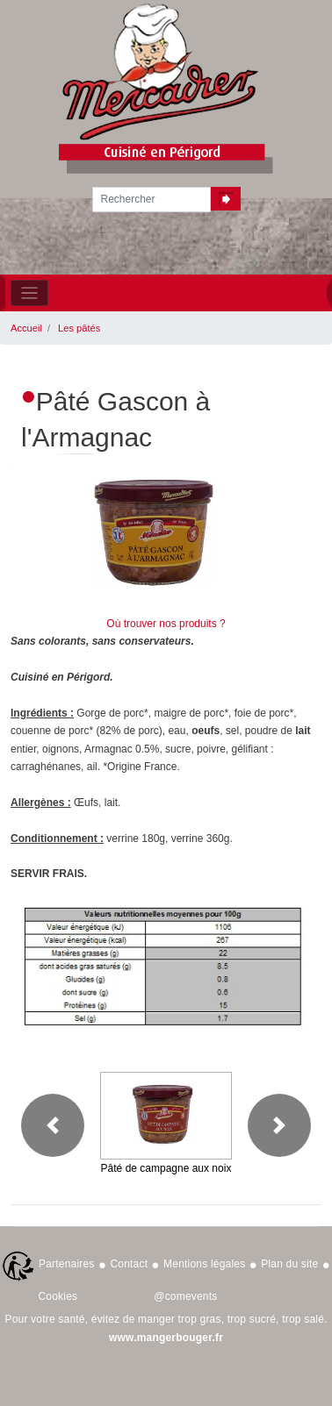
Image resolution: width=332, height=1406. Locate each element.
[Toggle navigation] (29, 293)
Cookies (58, 1296)
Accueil (26, 328)
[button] (52, 1125)
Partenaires (67, 1264)
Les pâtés (79, 328)
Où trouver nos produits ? (165, 623)
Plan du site (289, 1264)
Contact (129, 1264)
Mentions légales (204, 1264)
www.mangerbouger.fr (166, 1337)
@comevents (185, 1296)
